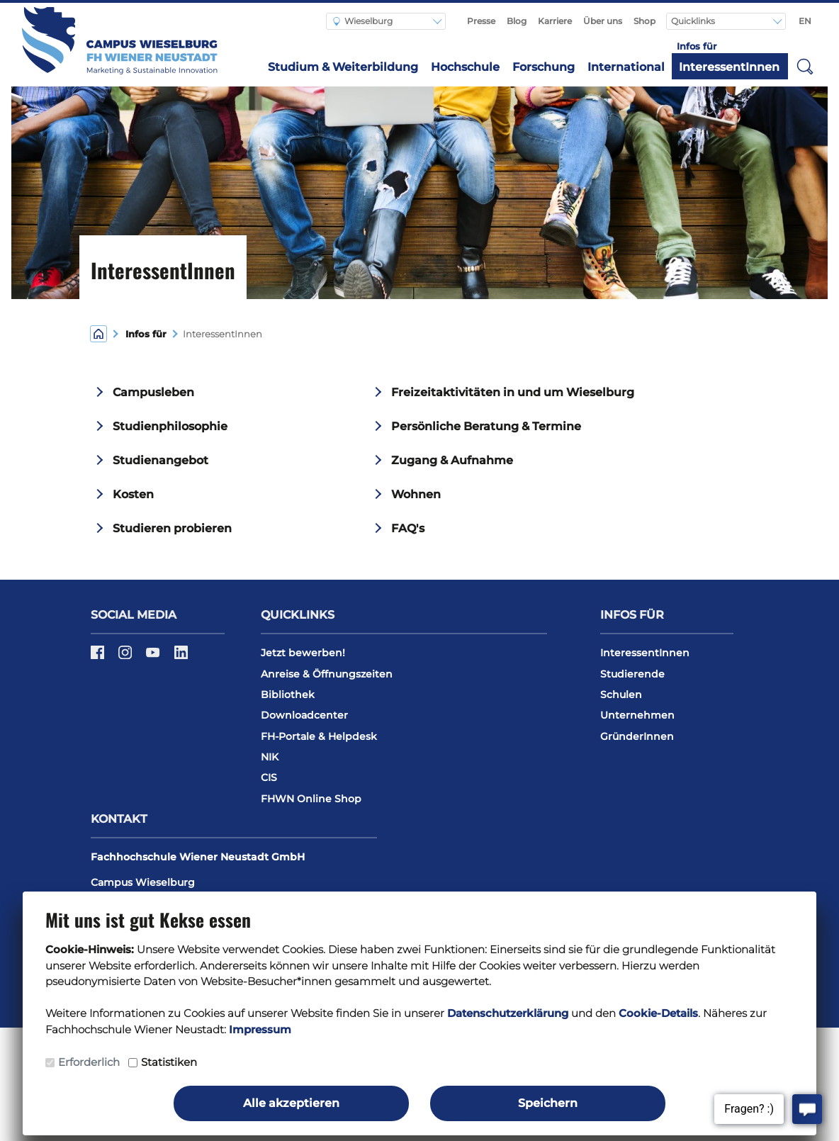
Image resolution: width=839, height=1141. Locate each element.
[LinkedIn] (181, 657)
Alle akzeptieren (291, 1103)
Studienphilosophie (170, 426)
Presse (481, 21)
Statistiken (169, 1062)
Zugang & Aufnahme (452, 460)
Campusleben (153, 392)
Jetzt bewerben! (303, 652)
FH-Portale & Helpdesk (319, 736)
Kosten (133, 494)
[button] (806, 66)
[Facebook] (99, 657)
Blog (517, 21)
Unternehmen (637, 715)
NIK (269, 757)
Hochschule (465, 67)
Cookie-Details (658, 1013)
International (626, 67)
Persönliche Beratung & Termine (486, 426)
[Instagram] (126, 657)
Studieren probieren (172, 528)
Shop (644, 21)
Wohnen (416, 494)
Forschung (543, 67)
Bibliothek (288, 694)
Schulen (621, 694)
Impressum (260, 1029)
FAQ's (407, 528)
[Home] (98, 332)
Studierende (632, 674)
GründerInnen (637, 736)
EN (805, 21)
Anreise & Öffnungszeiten (327, 674)
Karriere (555, 21)
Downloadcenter (304, 715)
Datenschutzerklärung (507, 1013)
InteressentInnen (729, 67)
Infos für (146, 334)
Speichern (548, 1103)
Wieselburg (363, 21)
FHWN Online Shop (311, 798)
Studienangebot (160, 460)
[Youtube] (154, 657)
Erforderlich (89, 1062)
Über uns (602, 21)
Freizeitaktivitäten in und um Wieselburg (512, 392)
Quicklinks (694, 21)
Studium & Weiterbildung (343, 67)
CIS (269, 777)
